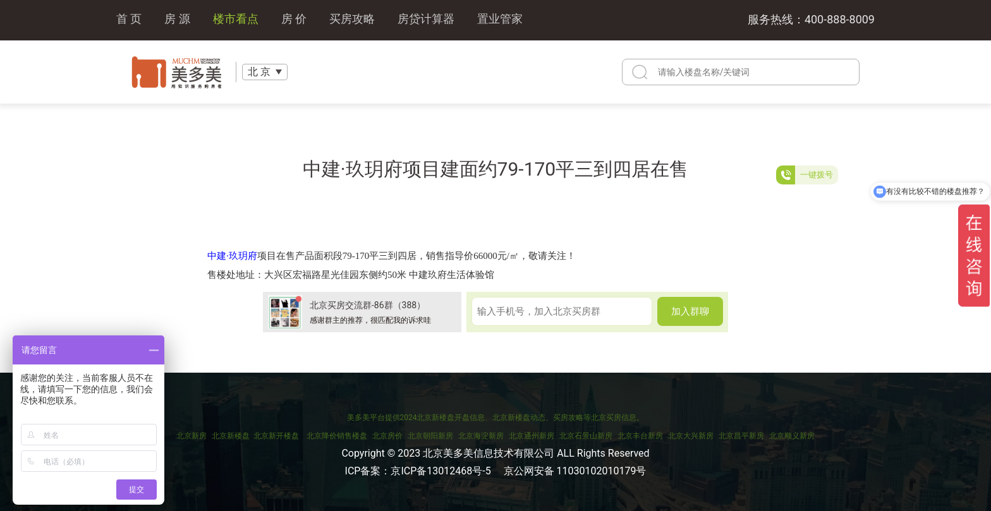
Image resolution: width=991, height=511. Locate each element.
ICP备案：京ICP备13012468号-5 (418, 471)
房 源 (177, 20)
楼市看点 (235, 20)
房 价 (294, 20)
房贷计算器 (426, 20)
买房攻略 (352, 20)
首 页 (129, 20)
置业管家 (500, 20)
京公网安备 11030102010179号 (575, 471)
